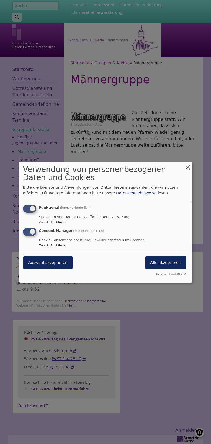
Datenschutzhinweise (136, 193)
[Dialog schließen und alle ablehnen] (188, 164)
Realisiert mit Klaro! (171, 274)
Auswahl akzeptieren (48, 262)
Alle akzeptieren (165, 262)
